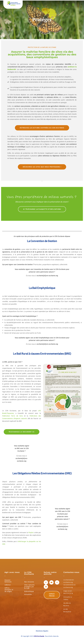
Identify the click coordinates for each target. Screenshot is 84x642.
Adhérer (8, 585)
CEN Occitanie (39, 636)
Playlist (30, 532)
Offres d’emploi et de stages (9, 589)
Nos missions (29, 582)
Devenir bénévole (8, 581)
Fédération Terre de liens (12, 416)
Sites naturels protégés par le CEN (29, 586)
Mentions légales (42, 631)
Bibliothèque (29, 591)
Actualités (28, 594)
